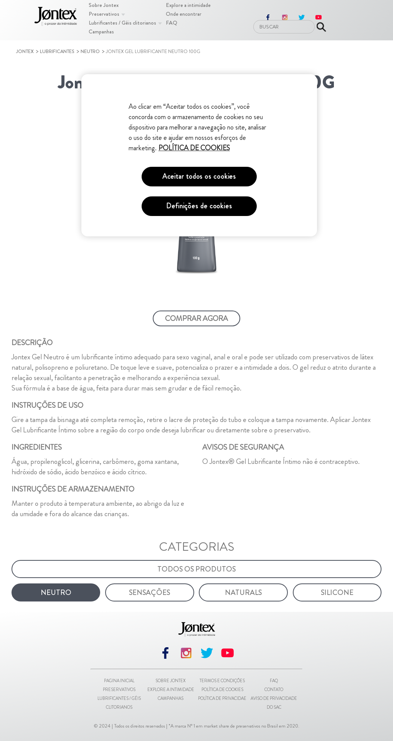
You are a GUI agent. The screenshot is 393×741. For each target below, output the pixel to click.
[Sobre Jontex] (104, 5)
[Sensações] (149, 592)
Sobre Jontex (170, 681)
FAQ (274, 681)
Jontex (25, 51)
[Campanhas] (101, 31)
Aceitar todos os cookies (199, 176)
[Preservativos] (104, 14)
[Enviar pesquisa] (321, 26)
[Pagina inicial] (55, 17)
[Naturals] (243, 592)
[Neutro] (56, 592)
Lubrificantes (57, 51)
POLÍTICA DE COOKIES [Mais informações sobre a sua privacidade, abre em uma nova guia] (194, 148)
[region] (199, 155)
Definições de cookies (199, 206)
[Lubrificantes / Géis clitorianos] (122, 23)
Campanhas (170, 698)
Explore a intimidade (170, 689)
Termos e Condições (222, 681)
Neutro (90, 51)
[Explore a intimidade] (188, 5)
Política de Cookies (222, 689)
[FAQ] (171, 23)
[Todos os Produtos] (196, 569)
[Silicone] (337, 592)
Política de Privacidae (222, 698)
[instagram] (186, 658)
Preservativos (119, 689)
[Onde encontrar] (183, 14)
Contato (273, 689)
